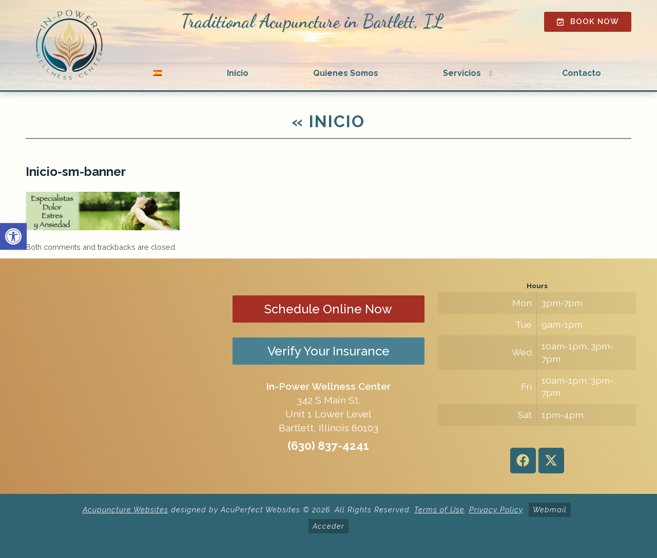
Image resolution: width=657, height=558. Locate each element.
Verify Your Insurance (328, 351)
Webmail (550, 509)
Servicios (462, 73)
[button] (13, 236)
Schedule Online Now (328, 309)
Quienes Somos (345, 73)
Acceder (328, 526)
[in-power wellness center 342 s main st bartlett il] (120, 376)
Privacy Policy (496, 509)
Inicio (237, 73)
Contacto (581, 73)
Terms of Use (439, 509)
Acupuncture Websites (125, 509)
